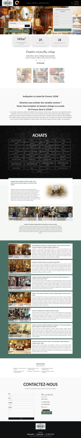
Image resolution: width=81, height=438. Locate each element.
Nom (9, 393)
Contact (26, 31)
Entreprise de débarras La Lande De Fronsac (48, 372)
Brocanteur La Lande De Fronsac (34, 371)
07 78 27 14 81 (76, 4)
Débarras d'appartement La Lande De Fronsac (19, 372)
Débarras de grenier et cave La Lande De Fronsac (33, 369)
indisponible (76, 1)
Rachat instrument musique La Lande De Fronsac (47, 369)
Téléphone (10, 402)
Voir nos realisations (15, 31)
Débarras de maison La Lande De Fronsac (20, 369)
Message (10, 407)
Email (9, 398)
